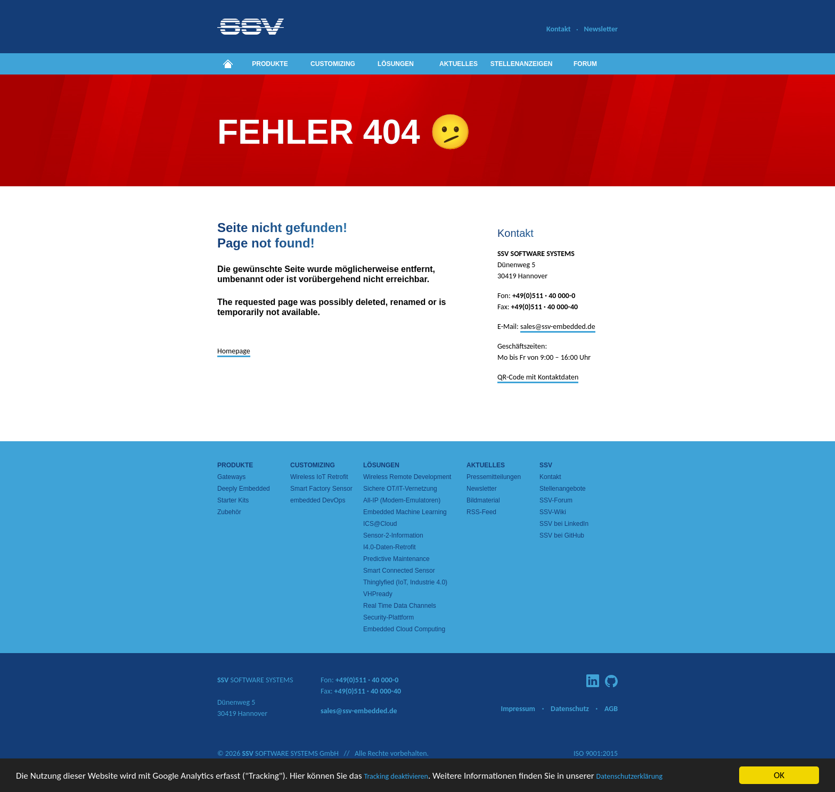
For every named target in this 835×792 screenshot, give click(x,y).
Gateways (231, 477)
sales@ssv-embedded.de (557, 326)
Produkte (270, 64)
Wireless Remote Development (407, 477)
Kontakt (558, 29)
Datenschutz (570, 708)
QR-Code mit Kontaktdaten (537, 377)
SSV (545, 465)
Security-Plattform (388, 617)
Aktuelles (458, 64)
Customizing (332, 64)
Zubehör (229, 512)
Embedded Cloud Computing (404, 629)
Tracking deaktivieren (396, 776)
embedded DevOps (317, 500)
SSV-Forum (555, 500)
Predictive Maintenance (396, 559)
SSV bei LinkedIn (563, 523)
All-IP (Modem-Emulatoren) (401, 500)
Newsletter (601, 29)
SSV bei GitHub (561, 535)
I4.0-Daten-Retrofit (389, 547)
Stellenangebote (562, 488)
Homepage (233, 351)
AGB (611, 708)
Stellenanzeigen (521, 64)
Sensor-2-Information (393, 535)
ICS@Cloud (380, 523)
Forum (585, 64)
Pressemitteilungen (493, 477)
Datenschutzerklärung (629, 776)
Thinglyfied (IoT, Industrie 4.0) (405, 582)
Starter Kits (233, 500)
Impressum (518, 708)
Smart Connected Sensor (399, 570)
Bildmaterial (483, 500)
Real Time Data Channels (399, 605)
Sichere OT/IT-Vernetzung (400, 488)
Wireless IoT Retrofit (319, 477)
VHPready (377, 594)
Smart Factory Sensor (321, 488)
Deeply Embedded (243, 488)
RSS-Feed (481, 512)
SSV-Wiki (552, 512)
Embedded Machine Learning (405, 512)
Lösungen (396, 64)
